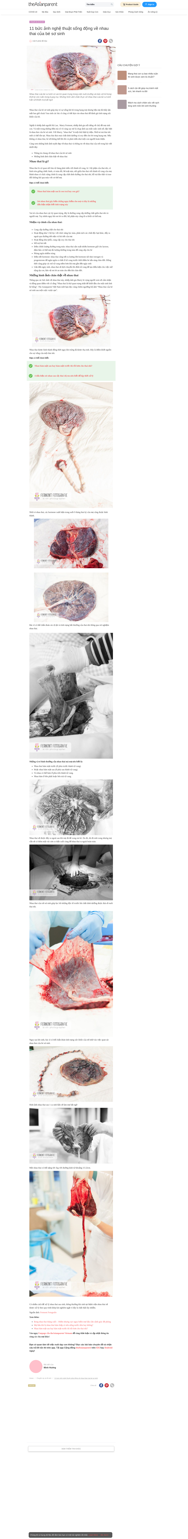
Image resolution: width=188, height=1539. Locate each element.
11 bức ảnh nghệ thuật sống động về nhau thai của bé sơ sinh (76, 1376)
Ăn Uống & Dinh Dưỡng (145, 12)
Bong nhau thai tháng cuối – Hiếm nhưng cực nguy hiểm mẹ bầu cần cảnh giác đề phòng (72, 1319)
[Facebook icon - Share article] (100, 38)
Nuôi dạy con (86, 12)
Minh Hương (50, 1365)
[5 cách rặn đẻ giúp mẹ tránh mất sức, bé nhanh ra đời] (138, 87)
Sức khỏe (111, 12)
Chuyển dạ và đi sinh (37, 19)
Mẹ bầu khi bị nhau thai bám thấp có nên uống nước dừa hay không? (63, 1322)
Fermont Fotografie (48, 1310)
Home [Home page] (31, 1376)
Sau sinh (53, 12)
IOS (98, 1345)
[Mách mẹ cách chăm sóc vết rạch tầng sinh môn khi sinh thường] (138, 101)
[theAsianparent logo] (43, 4)
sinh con (31, 1383)
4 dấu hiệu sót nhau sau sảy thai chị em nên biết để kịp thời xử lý (64, 373)
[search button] (112, 4)
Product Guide (130, 4)
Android (108, 1345)
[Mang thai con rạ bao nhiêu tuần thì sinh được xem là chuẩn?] (138, 72)
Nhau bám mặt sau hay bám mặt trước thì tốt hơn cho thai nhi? (63, 363)
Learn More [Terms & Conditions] (93, 1535)
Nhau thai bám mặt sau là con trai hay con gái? (58, 189)
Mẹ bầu (43, 12)
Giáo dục (100, 12)
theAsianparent (83, 1345)
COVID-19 (33, 12)
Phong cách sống (125, 12)
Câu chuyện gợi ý (129, 62)
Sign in (149, 4)
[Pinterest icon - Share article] (105, 38)
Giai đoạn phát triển (69, 12)
